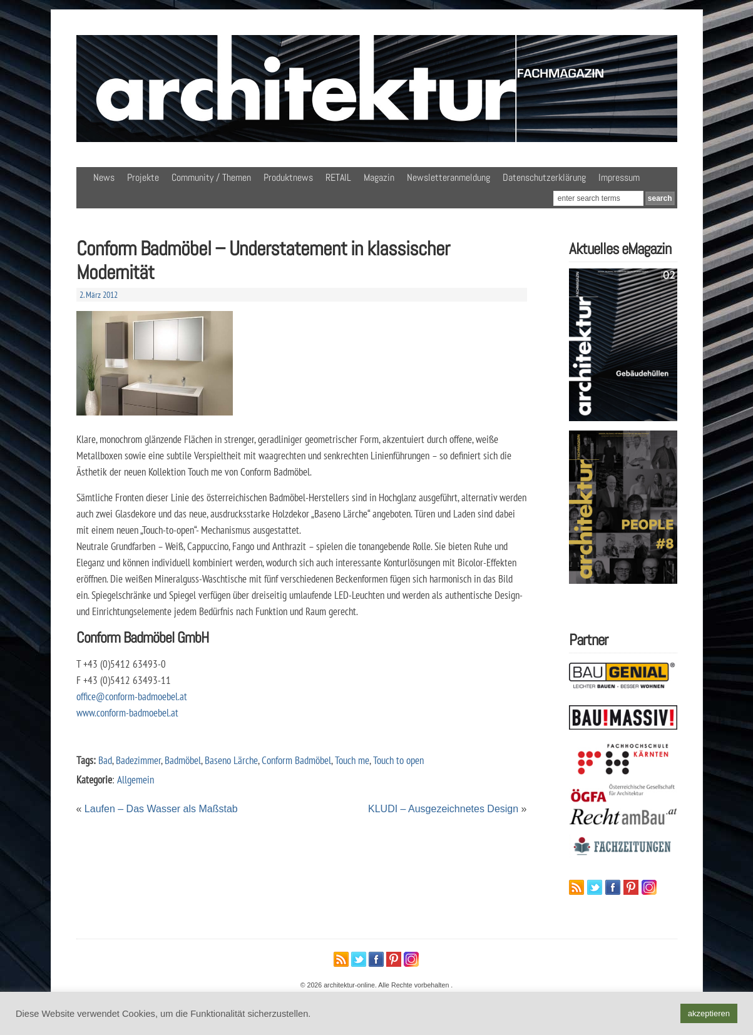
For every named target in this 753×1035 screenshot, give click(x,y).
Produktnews (288, 177)
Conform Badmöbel (296, 760)
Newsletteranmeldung (448, 177)
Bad (105, 760)
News (104, 177)
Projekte (143, 177)
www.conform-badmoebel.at (127, 712)
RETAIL (338, 177)
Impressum (619, 177)
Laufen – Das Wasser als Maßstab (161, 808)
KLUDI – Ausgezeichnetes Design (443, 808)
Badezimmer (138, 760)
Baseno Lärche (231, 760)
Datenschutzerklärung (544, 177)
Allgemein (135, 779)
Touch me (352, 760)
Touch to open (398, 760)
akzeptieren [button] (709, 1013)
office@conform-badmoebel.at (131, 696)
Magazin (379, 177)
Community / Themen (211, 177)
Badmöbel (183, 760)
